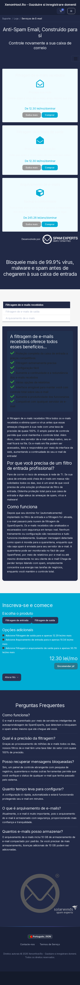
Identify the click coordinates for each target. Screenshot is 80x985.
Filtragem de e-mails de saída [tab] (22, 311)
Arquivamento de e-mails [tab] (20, 318)
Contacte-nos (27, 944)
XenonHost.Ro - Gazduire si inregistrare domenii (40, 4)
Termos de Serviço (50, 944)
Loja (16, 18)
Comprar (50, 115)
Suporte (6, 18)
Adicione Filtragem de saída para (37, 635)
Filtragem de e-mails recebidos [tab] (24, 304)
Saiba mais (32, 115)
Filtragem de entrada (17, 620)
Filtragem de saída (45, 620)
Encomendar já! (65, 666)
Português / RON (40, 936)
